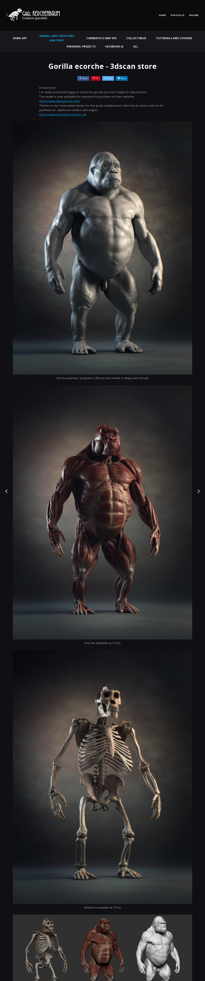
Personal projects (81, 46)
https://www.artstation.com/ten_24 (62, 114)
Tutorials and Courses (174, 38)
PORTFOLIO (177, 15)
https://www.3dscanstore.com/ (59, 101)
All (135, 46)
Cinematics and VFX (101, 38)
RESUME (194, 15)
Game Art (20, 38)
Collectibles (136, 38)
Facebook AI (114, 46)
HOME (162, 15)
